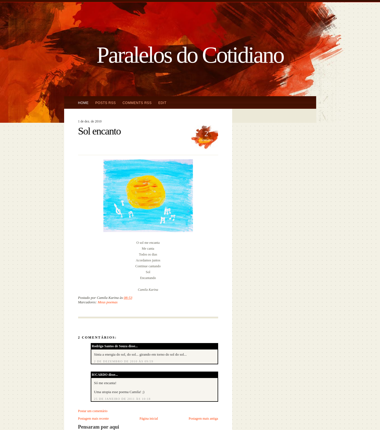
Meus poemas (108, 302)
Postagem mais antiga (203, 418)
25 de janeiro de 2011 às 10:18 (122, 398)
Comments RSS (136, 103)
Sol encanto (99, 131)
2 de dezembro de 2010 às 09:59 (123, 361)
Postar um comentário (93, 411)
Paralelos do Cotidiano (189, 55)
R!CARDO (100, 375)
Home (83, 103)
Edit (162, 103)
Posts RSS (105, 103)
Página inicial (148, 418)
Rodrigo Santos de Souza (110, 346)
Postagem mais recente (93, 418)
